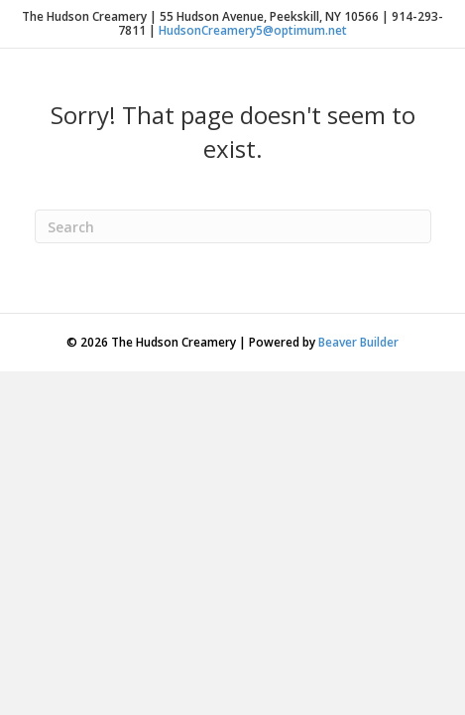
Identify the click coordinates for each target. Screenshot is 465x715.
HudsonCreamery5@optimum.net (253, 30)
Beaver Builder (358, 342)
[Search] (233, 226)
